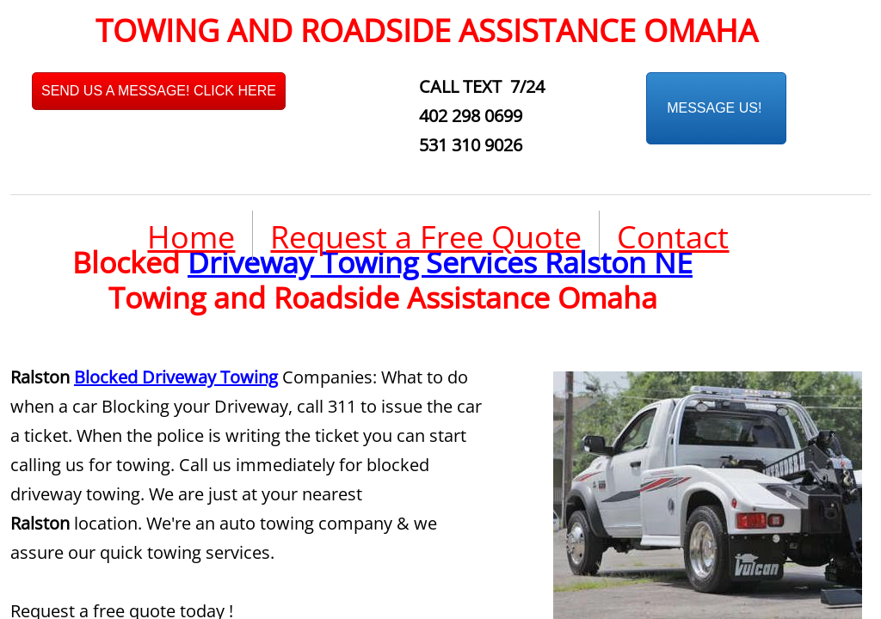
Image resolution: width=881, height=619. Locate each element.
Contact (673, 237)
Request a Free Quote (426, 237)
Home (191, 237)
